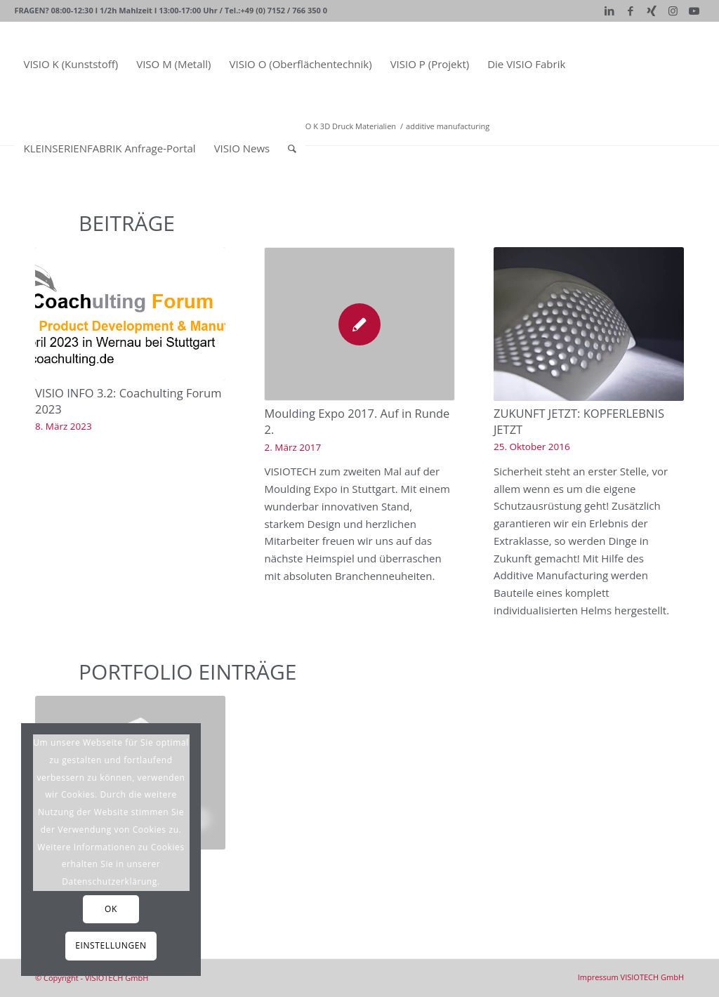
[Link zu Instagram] (673, 10)
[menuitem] (70, 64)
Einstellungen (110, 945)
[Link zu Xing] (652, 10)
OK (111, 909)
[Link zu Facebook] (631, 10)
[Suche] (292, 148)
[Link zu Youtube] (694, 10)
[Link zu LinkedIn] (610, 10)
